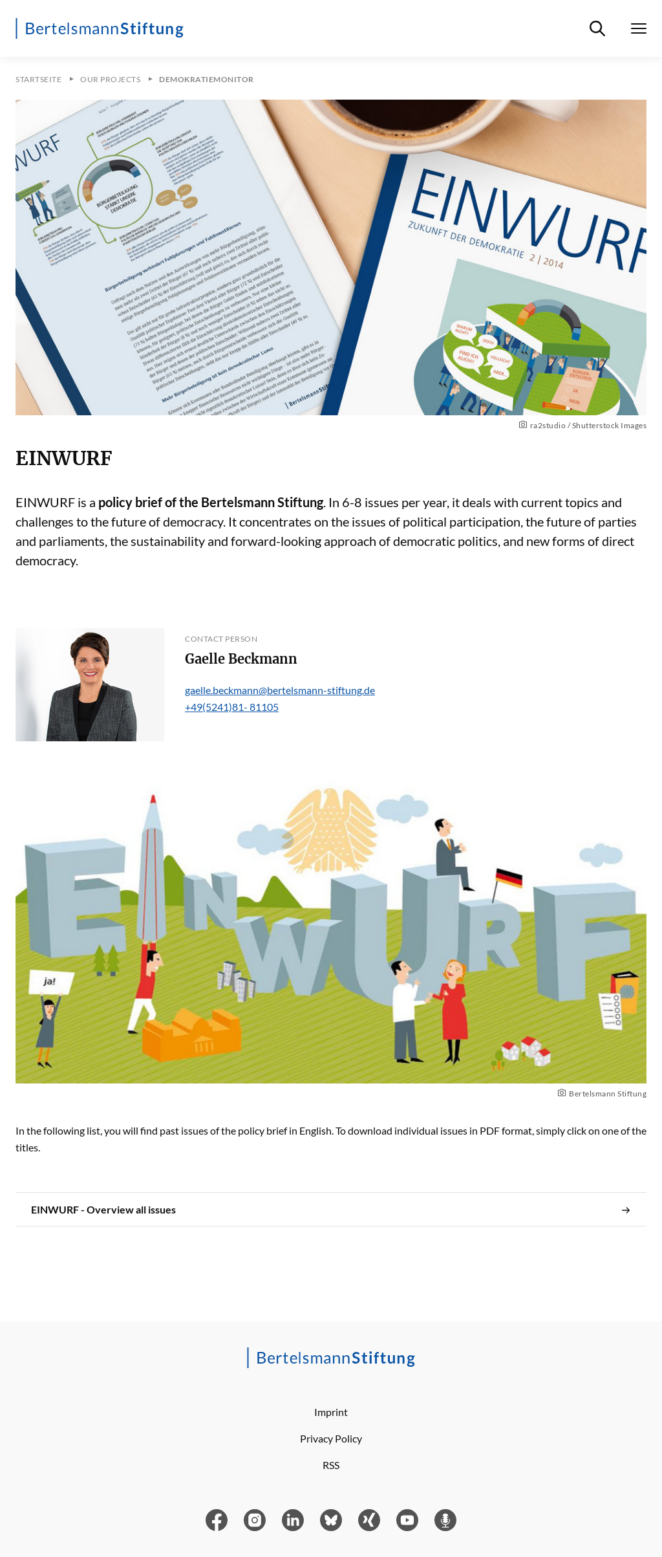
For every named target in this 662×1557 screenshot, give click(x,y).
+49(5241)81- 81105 (232, 707)
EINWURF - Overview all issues (331, 1209)
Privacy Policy (331, 1438)
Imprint (331, 1412)
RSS (331, 1465)
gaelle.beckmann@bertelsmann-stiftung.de (280, 690)
